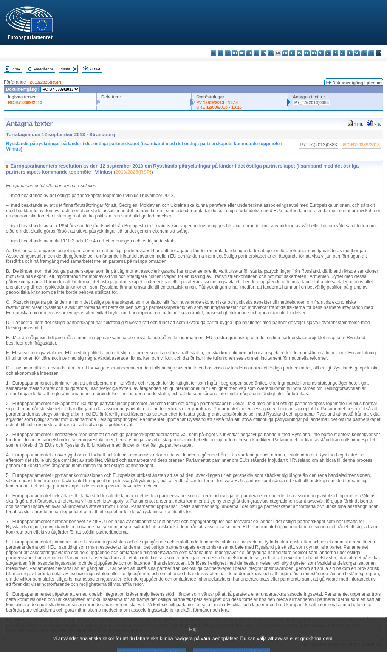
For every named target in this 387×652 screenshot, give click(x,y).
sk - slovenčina (357, 53)
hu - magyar (314, 53)
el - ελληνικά (256, 53)
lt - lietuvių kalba (307, 53)
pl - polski (335, 53)
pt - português (342, 53)
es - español (220, 53)
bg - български (213, 53)
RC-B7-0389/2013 (25, 102)
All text (94, 69)
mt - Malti (321, 53)
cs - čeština (228, 53)
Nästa (65, 69)
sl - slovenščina (364, 53)
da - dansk (235, 53)
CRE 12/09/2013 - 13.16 (219, 107)
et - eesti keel (249, 53)
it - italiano (292, 53)
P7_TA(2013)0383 (311, 102)
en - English (263, 53)
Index (16, 69)
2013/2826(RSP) (45, 82)
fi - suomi (371, 53)
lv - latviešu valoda (299, 53)
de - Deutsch (242, 53)
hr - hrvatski (285, 53)
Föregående (44, 69)
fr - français (271, 53)
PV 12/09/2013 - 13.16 (217, 102)
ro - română (350, 53)
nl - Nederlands (328, 53)
